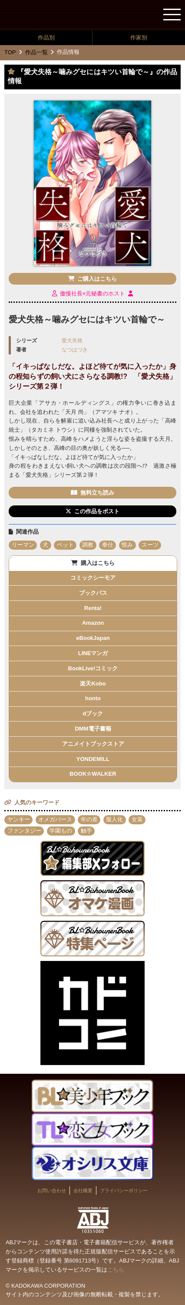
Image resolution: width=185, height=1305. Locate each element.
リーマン (23, 544)
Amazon (93, 623)
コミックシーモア (93, 577)
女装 (137, 819)
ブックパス (93, 593)
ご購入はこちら (97, 278)
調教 (87, 544)
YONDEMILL (93, 759)
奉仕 (107, 544)
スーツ (150, 544)
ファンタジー (24, 830)
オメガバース (55, 819)
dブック (93, 713)
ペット (65, 544)
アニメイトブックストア (93, 744)
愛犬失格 (72, 340)
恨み (127, 544)
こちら (115, 1269)
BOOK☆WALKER (92, 774)
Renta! (93, 608)
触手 (86, 830)
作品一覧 (36, 52)
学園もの (61, 830)
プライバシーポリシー (124, 1190)
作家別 (138, 37)
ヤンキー (18, 819)
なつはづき (75, 349)
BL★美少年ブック (41, 16)
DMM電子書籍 (93, 728)
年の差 (89, 819)
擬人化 (114, 819)
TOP (10, 52)
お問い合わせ (51, 1190)
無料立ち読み (97, 492)
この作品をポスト (96, 511)
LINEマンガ (93, 653)
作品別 (46, 37)
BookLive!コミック (93, 668)
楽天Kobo (93, 683)
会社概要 (82, 1190)
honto (93, 698)
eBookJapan (92, 638)
